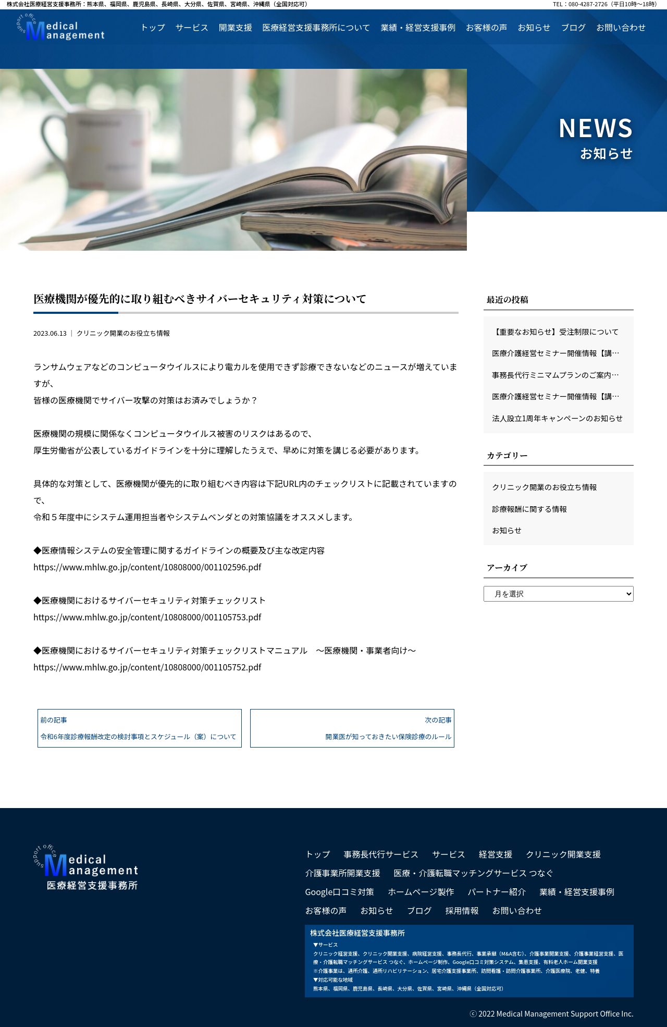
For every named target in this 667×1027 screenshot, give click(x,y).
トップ (152, 27)
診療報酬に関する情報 (529, 508)
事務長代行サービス (380, 854)
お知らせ (534, 27)
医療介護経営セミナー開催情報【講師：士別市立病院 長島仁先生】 (563, 352)
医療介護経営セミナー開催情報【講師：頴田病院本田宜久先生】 (563, 395)
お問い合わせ (621, 27)
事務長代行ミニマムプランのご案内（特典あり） (563, 374)
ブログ (573, 27)
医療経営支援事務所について (316, 27)
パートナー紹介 (496, 891)
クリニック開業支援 (563, 854)
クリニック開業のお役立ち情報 (122, 333)
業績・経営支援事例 (417, 27)
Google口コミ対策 (339, 891)
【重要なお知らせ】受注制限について (555, 331)
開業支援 (235, 27)
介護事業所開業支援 (342, 872)
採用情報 (462, 910)
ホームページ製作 (421, 891)
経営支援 (495, 854)
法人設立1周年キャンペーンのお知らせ (557, 417)
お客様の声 (487, 27)
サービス (191, 27)
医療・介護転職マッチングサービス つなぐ (473, 872)
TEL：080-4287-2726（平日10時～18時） (606, 4)
